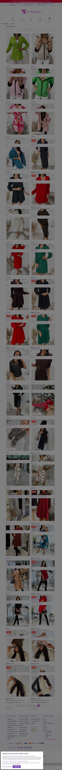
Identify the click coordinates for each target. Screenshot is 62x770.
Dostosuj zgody (6, 766)
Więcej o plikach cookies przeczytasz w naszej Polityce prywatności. (15, 761)
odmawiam (18, 763)
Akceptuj (16, 766)
